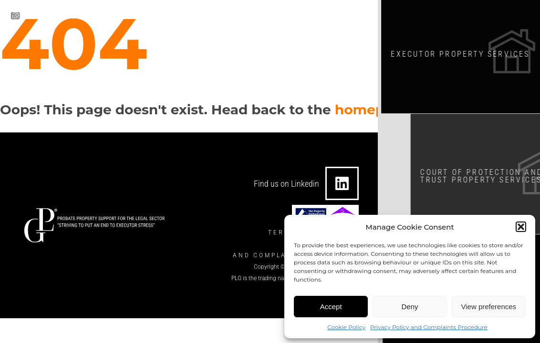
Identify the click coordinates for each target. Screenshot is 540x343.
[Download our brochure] (16, 14)
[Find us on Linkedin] (342, 183)
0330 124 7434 (310, 15)
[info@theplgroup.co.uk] (169, 15)
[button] (521, 227)
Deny (409, 307)
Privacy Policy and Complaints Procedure (429, 327)
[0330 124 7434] (272, 15)
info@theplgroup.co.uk (219, 15)
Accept (331, 307)
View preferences (489, 307)
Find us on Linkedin (286, 184)
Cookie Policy (346, 327)
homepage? (376, 109)
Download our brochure (76, 13)
